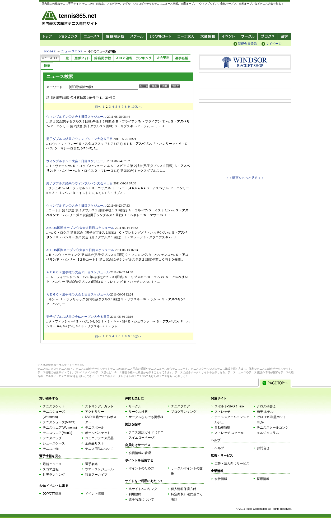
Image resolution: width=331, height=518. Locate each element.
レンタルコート (160, 36)
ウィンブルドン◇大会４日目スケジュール (76, 205)
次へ (138, 106)
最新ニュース (52, 464)
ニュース (91, 36)
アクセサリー (94, 412)
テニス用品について (99, 449)
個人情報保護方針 (183, 489)
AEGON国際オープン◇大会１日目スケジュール (80, 250)
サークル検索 (138, 412)
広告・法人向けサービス (232, 463)
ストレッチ (222, 412)
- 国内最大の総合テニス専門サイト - (70, 19)
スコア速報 (51, 469)
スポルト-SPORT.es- (229, 406)
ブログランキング (183, 412)
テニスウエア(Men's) (57, 433)
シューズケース (54, 443)
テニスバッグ (52, 438)
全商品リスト (94, 443)
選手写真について (141, 499)
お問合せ (263, 448)
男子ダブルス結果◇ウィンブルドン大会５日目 (79, 139)
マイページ (274, 44)
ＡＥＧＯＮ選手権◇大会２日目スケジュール (78, 272)
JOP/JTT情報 (52, 494)
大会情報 (208, 36)
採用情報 (263, 479)
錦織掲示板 (114, 36)
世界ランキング (54, 474)
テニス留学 (284, 36)
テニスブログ (180, 406)
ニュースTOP (72, 51)
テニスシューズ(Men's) (59, 422)
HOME (50, 51)
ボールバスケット (97, 433)
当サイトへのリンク (143, 489)
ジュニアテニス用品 (99, 438)
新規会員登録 (247, 44)
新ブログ (267, 36)
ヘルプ (219, 448)
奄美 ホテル (265, 412)
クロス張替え (266, 406)
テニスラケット (54, 406)
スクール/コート (136, 36)
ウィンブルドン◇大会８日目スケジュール (76, 117)
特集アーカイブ (96, 474)
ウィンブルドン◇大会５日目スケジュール (76, 161)
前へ (98, 106)
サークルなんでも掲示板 (146, 417)
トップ (47, 36)
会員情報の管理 (140, 453)
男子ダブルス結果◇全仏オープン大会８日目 (78, 317)
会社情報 (221, 479)
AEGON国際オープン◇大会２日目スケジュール (80, 228)
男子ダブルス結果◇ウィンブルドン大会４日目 (79, 183)
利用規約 (135, 494)
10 (132, 106)
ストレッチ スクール (229, 433)
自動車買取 (222, 427)
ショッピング (68, 36)
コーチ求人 (186, 36)
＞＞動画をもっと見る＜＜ (245, 178)
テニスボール (94, 427)
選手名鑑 (91, 464)
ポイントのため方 (141, 468)
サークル (247, 36)
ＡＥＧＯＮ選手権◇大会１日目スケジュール (78, 294)
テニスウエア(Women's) (60, 427)
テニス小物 (51, 449)
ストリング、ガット (99, 406)
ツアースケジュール (99, 469)
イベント (228, 36)
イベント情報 (94, 494)
